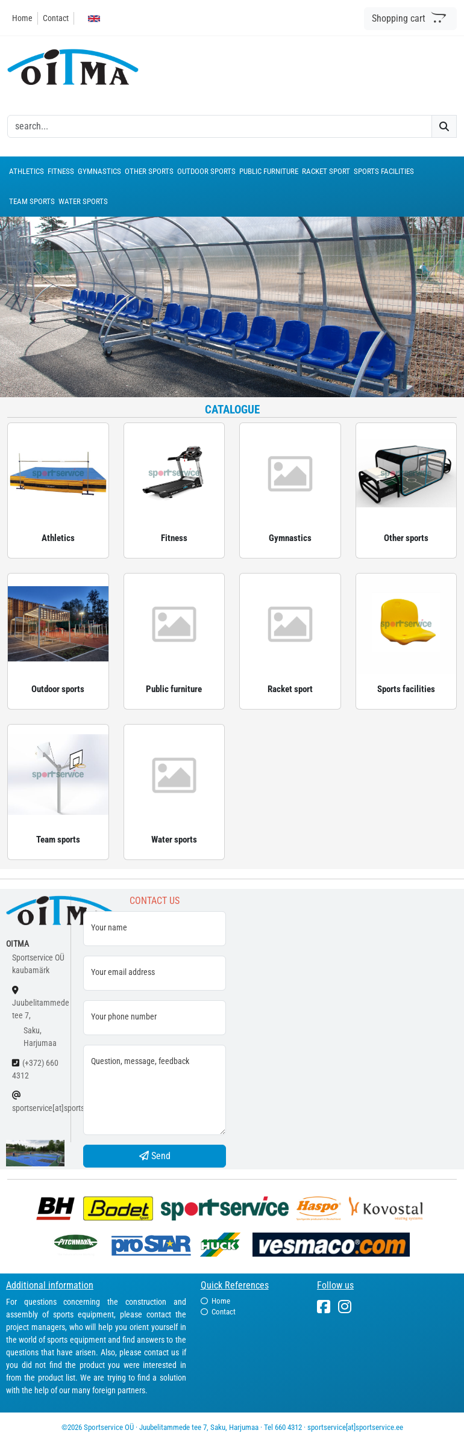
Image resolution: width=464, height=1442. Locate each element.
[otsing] (219, 126)
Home (22, 18)
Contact (56, 18)
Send (155, 1156)
